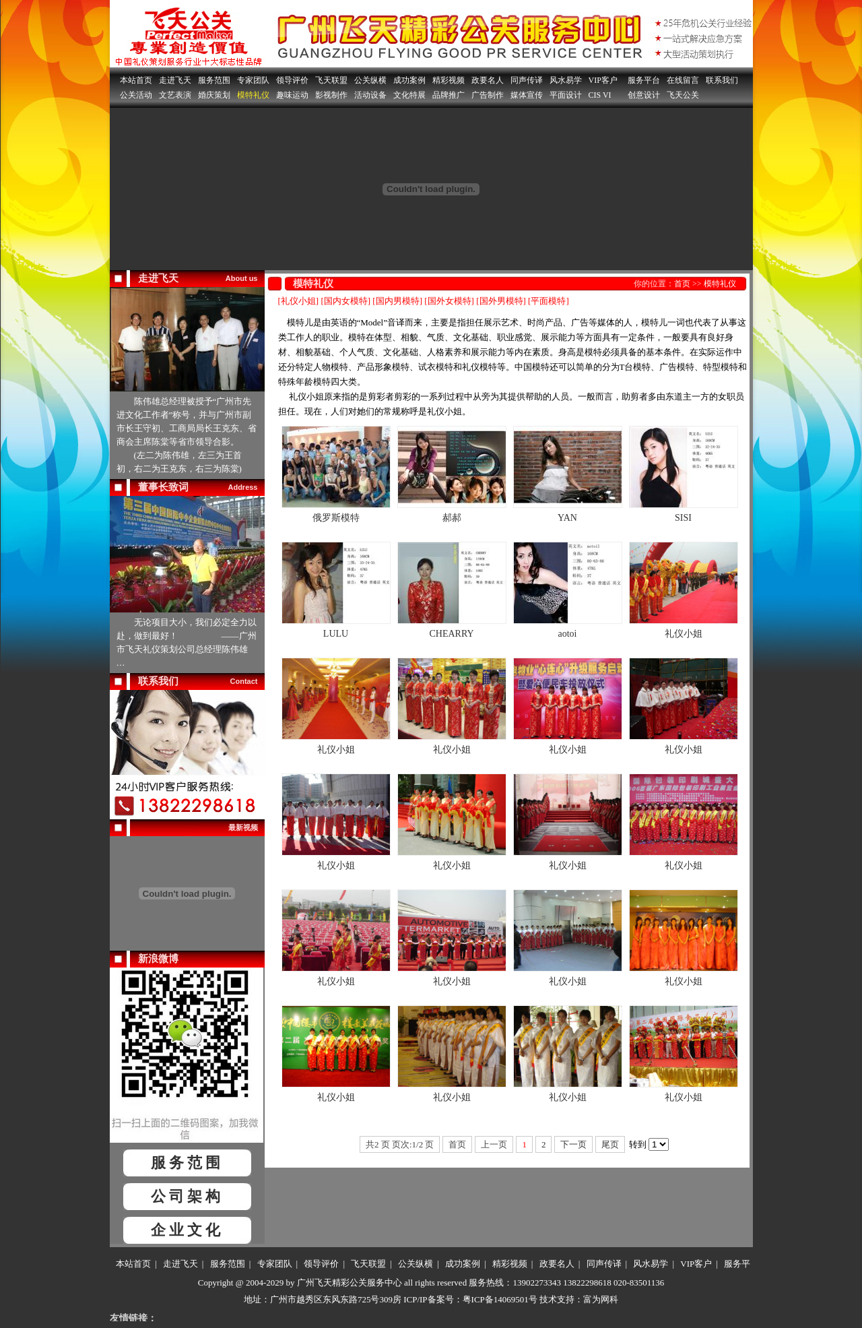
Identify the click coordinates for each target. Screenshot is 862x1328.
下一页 (573, 1144)
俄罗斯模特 (336, 518)
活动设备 (370, 95)
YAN (567, 518)
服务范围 (214, 80)
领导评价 (292, 80)
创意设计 (644, 95)
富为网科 (600, 1299)
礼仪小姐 (683, 634)
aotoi (567, 634)
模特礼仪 (253, 95)
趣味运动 (292, 95)
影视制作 (331, 95)
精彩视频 (448, 80)
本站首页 (136, 80)
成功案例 (409, 80)
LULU (335, 634)
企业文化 (187, 1230)
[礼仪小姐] (298, 301)
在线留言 (683, 80)
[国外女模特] (449, 301)
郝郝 (451, 518)
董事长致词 (163, 487)
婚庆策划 (214, 95)
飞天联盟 (331, 80)
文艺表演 (175, 95)
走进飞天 (175, 80)
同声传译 (526, 80)
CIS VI (600, 95)
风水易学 (566, 80)
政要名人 (487, 80)
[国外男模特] (501, 301)
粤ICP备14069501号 (500, 1299)
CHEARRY (451, 634)
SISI (683, 518)
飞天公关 (683, 95)
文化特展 (409, 95)
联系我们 (722, 80)
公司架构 (187, 1196)
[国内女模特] (345, 301)
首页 (682, 283)
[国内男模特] (397, 301)
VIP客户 (603, 80)
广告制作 (487, 95)
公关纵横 (370, 80)
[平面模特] (548, 301)
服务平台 (644, 80)
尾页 (610, 1144)
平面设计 (566, 95)
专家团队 (253, 80)
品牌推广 (448, 95)
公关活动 (136, 95)
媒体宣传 (526, 95)
